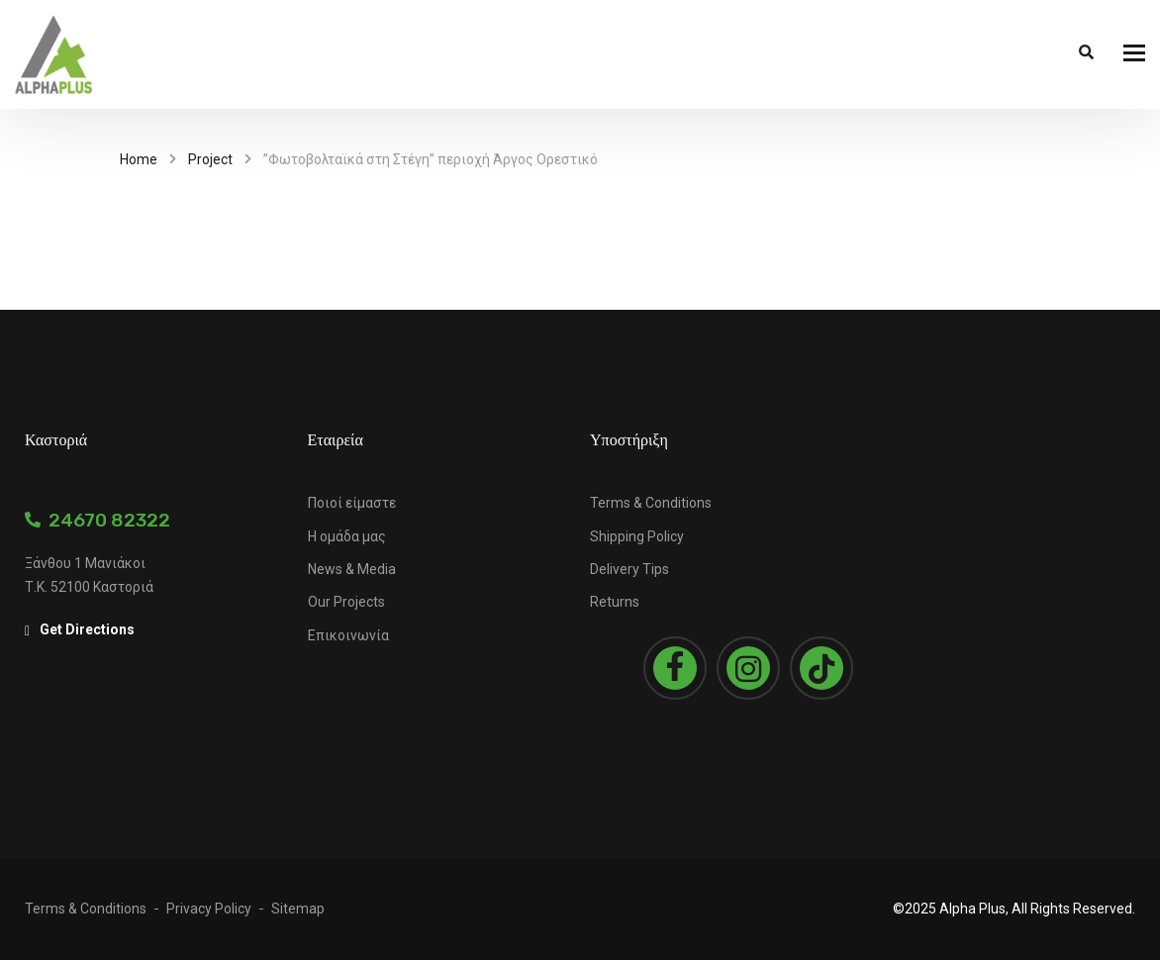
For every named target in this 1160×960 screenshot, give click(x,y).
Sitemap (298, 908)
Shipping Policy (637, 536)
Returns (614, 602)
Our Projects (346, 602)
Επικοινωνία (348, 635)
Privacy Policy (208, 908)
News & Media (352, 569)
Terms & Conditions (651, 503)
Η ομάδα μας (347, 536)
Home (138, 159)
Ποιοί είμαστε (352, 503)
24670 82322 (97, 520)
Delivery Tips (629, 569)
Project (210, 159)
